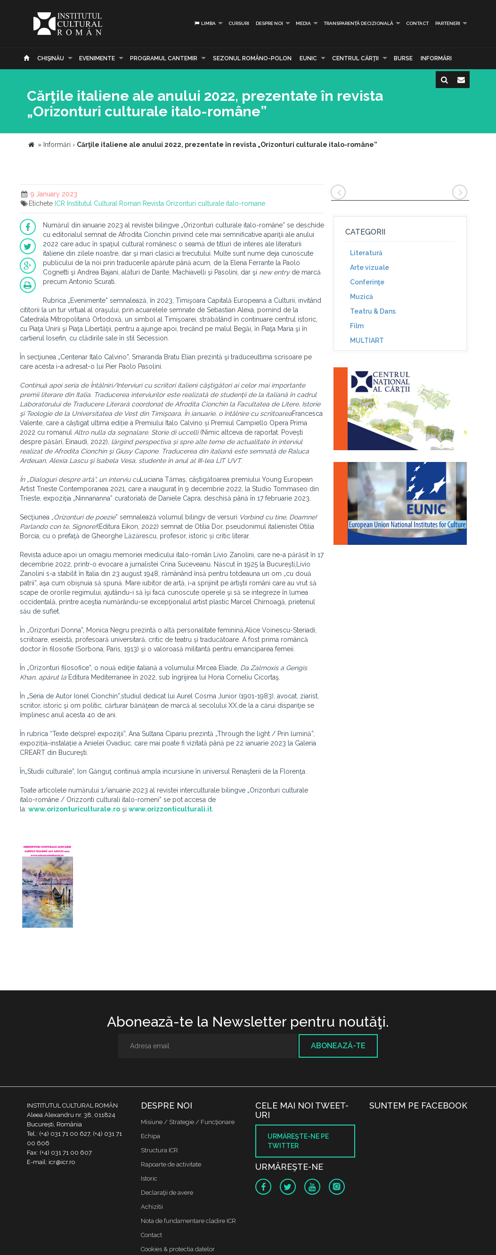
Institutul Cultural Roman (104, 203)
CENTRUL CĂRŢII (355, 58)
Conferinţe (367, 282)
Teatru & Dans (373, 311)
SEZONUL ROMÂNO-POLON (252, 58)
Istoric (149, 1178)
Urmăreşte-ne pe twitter (298, 1141)
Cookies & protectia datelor (178, 1249)
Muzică (361, 296)
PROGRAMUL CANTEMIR (163, 58)
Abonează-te (338, 1045)
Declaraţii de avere (167, 1192)
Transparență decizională (358, 23)
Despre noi (269, 23)
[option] (47, 886)
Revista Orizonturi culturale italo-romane (204, 203)
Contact (417, 23)
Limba (205, 23)
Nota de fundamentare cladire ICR (188, 1220)
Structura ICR (159, 1150)
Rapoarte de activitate (171, 1164)
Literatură (366, 253)
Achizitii (152, 1206)
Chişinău (50, 58)
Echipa (150, 1136)
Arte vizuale (369, 267)
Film (357, 326)
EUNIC (308, 58)
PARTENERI (447, 23)
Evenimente (97, 58)
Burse (403, 58)
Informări (436, 58)
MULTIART (367, 340)
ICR (60, 203)
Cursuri (238, 23)
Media (303, 23)
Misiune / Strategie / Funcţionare (188, 1121)
